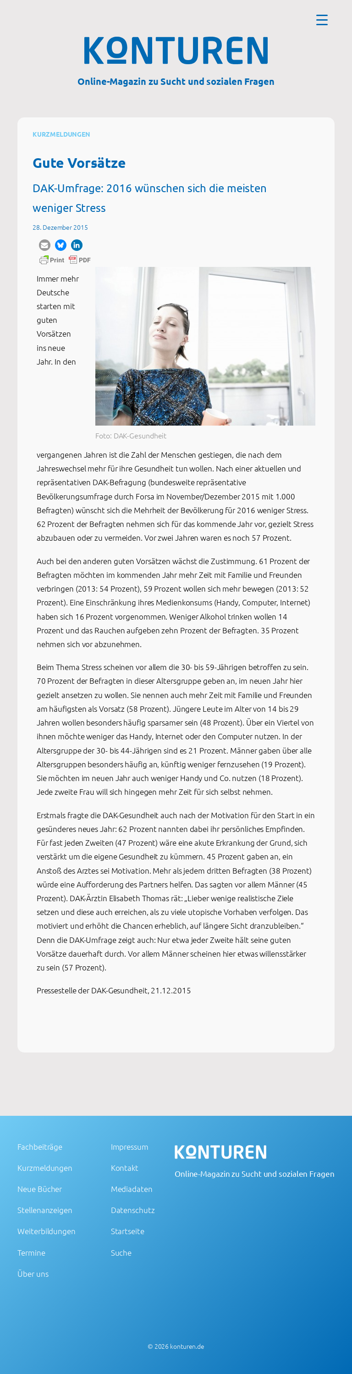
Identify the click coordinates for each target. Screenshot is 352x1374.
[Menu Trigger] (322, 19)
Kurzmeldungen (61, 134)
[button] (44, 245)
